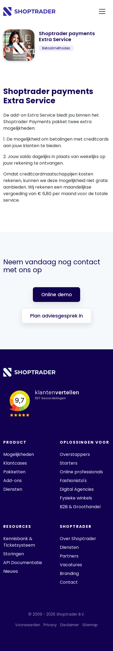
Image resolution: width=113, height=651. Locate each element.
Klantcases (15, 463)
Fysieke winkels (76, 498)
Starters (68, 463)
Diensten (12, 489)
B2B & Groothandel (80, 507)
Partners (69, 556)
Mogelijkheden (18, 454)
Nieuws (10, 571)
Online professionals (81, 472)
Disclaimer (69, 625)
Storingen (13, 554)
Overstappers (75, 454)
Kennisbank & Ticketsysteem (19, 541)
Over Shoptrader (78, 538)
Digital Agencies (77, 489)
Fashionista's (73, 480)
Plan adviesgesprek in (56, 316)
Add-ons (12, 480)
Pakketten (14, 472)
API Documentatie (22, 562)
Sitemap (90, 625)
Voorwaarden (27, 625)
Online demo (56, 294)
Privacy (50, 625)
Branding (69, 573)
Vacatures (71, 565)
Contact (69, 582)
